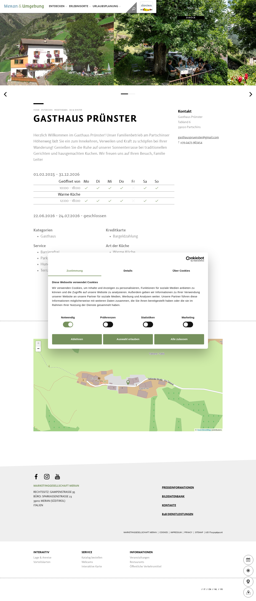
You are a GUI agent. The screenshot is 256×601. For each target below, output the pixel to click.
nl (215, 589)
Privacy (188, 532)
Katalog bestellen (92, 557)
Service (87, 552)
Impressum (176, 532)
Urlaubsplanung (107, 6)
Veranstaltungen (139, 557)
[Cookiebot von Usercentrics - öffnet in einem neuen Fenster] (188, 259)
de (199, 589)
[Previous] (6, 94)
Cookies (163, 532)
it (204, 589)
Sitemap (199, 532)
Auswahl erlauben (128, 339)
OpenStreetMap (204, 430)
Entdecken (58, 6)
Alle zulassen (179, 339)
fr (221, 589)
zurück (186, 18)
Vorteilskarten (41, 562)
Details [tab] (128, 270)
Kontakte (169, 505)
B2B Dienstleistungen (177, 514)
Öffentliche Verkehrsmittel (145, 566)
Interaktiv (41, 552)
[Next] (250, 94)
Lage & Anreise (42, 557)
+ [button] (38, 343)
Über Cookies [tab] (181, 270)
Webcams (87, 562)
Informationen (141, 552)
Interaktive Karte (92, 566)
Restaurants (137, 562)
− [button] (38, 349)
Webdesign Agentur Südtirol (37, 589)
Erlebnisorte (80, 6)
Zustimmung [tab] (75, 270)
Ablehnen (77, 339)
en (210, 589)
